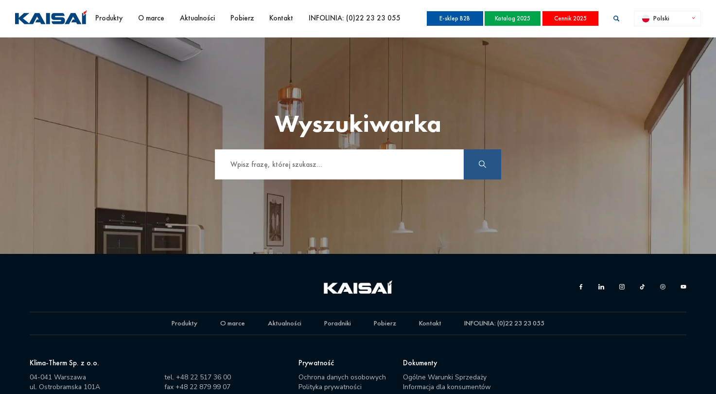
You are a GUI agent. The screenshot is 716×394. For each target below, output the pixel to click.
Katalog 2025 (512, 18)
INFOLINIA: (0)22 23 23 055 (355, 18)
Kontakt (281, 18)
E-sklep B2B (454, 18)
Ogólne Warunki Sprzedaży (445, 377)
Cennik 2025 (570, 18)
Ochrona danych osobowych (342, 377)
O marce (151, 18)
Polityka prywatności (330, 387)
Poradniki (337, 323)
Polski (655, 18)
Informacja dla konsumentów (447, 387)
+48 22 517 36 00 (203, 377)
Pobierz (242, 18)
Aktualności (197, 18)
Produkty (108, 18)
